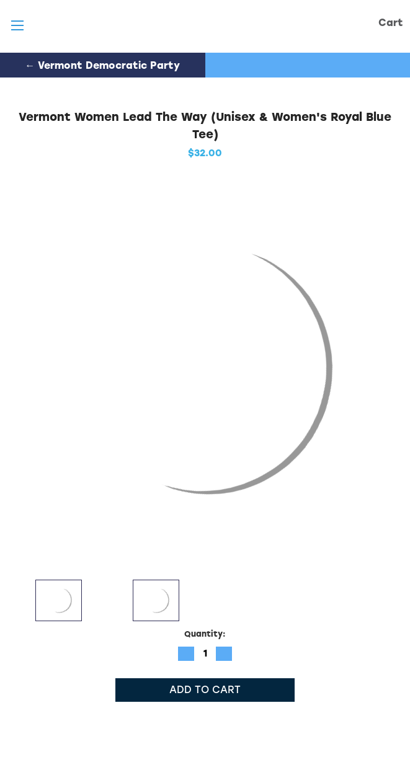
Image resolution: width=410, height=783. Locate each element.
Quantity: (205, 634)
